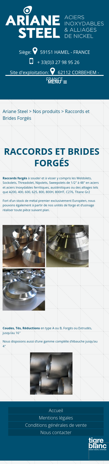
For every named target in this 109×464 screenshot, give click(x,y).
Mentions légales (56, 418)
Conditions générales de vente (56, 425)
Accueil (56, 410)
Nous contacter (55, 432)
